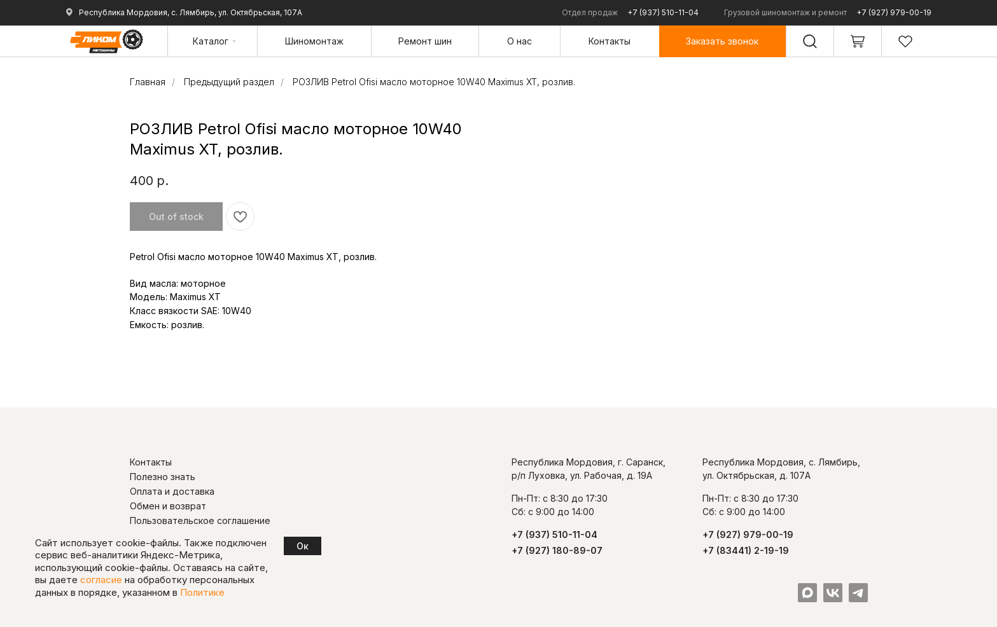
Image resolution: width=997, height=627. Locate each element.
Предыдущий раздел (229, 81)
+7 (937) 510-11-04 (663, 12)
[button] (722, 41)
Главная (147, 81)
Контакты (151, 462)
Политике (202, 592)
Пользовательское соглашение (200, 520)
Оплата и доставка (172, 491)
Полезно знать (162, 476)
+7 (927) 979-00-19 (893, 12)
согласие (101, 580)
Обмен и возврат (168, 505)
